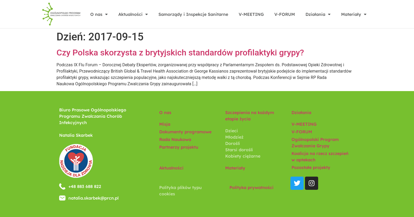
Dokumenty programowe (185, 131)
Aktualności (133, 14)
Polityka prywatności (251, 187)
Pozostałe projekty (310, 167)
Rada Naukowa (175, 139)
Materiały (353, 14)
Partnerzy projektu (178, 147)
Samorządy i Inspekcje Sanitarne (193, 14)
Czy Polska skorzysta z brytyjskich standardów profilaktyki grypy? (180, 53)
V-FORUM (284, 14)
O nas (99, 14)
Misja (164, 124)
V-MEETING (251, 14)
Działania (318, 14)
